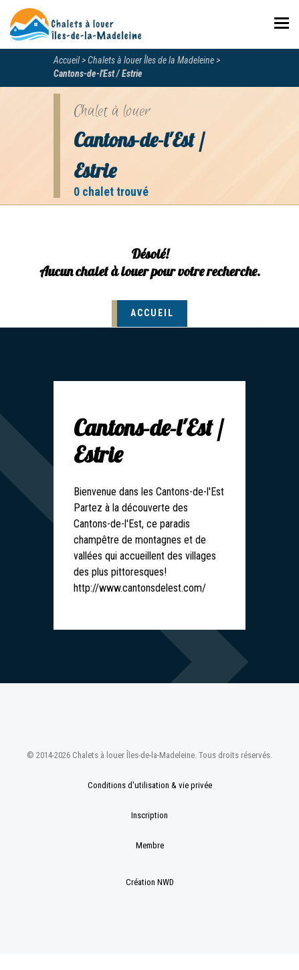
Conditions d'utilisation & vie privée (150, 785)
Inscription (149, 815)
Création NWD (150, 882)
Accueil (67, 60)
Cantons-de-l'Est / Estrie (98, 73)
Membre (150, 845)
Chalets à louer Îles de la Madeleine (151, 60)
